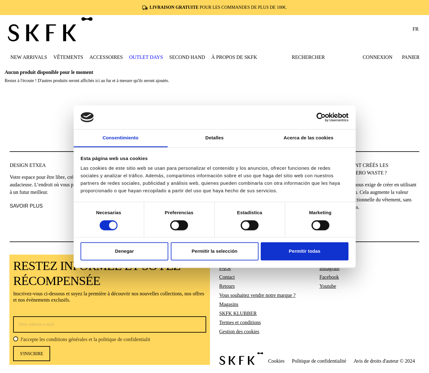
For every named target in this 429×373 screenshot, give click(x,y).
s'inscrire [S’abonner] (31, 353)
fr (415, 29)
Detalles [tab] (214, 138)
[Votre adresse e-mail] (110, 324)
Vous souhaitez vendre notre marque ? (257, 295)
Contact (227, 277)
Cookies (276, 361)
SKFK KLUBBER (238, 313)
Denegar (124, 251)
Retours (227, 286)
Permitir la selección (215, 251)
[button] (68, 57)
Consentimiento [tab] (120, 138)
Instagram (329, 268)
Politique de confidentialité (319, 361)
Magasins (228, 304)
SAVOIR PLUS (26, 206)
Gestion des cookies (239, 331)
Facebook (329, 277)
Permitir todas (305, 251)
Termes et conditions (240, 322)
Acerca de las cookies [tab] (308, 138)
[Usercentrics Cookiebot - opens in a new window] (321, 117)
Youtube (327, 286)
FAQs (225, 268)
